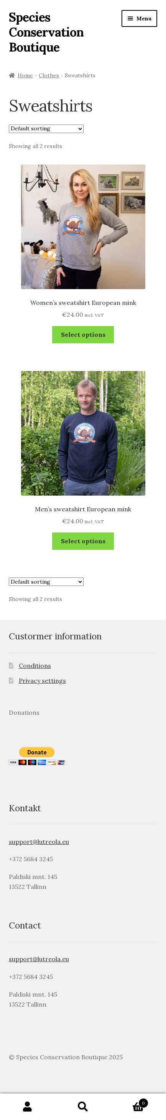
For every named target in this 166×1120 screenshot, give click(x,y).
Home (25, 75)
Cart (129, 1101)
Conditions (35, 665)
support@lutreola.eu (39, 841)
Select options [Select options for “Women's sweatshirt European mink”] (83, 334)
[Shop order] (46, 129)
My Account (27, 1107)
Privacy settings (42, 680)
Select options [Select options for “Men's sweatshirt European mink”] (83, 541)
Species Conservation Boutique (46, 32)
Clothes (49, 75)
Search (82, 1107)
